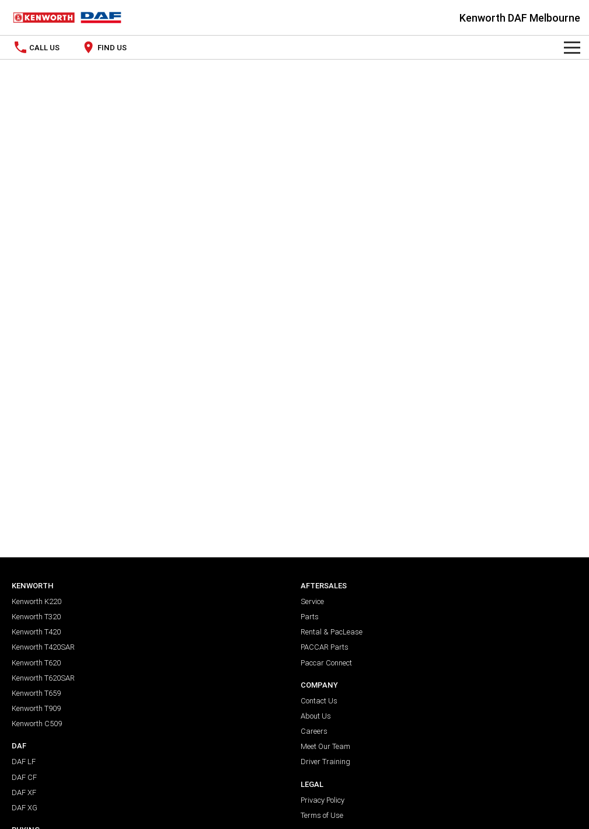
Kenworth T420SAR (43, 647)
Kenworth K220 (36, 601)
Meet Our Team (325, 746)
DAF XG (24, 808)
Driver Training (325, 761)
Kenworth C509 (37, 724)
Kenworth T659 (36, 693)
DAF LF (24, 761)
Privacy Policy (322, 800)
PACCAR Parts (324, 647)
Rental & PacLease (332, 632)
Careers (314, 731)
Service (312, 601)
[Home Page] (67, 17)
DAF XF (24, 792)
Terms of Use (322, 815)
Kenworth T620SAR (43, 678)
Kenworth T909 (36, 708)
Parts (310, 617)
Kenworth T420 (36, 632)
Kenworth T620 (36, 663)
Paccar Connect (326, 663)
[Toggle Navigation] (572, 47)
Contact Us (319, 701)
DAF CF (24, 777)
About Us (316, 716)
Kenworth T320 (36, 617)
